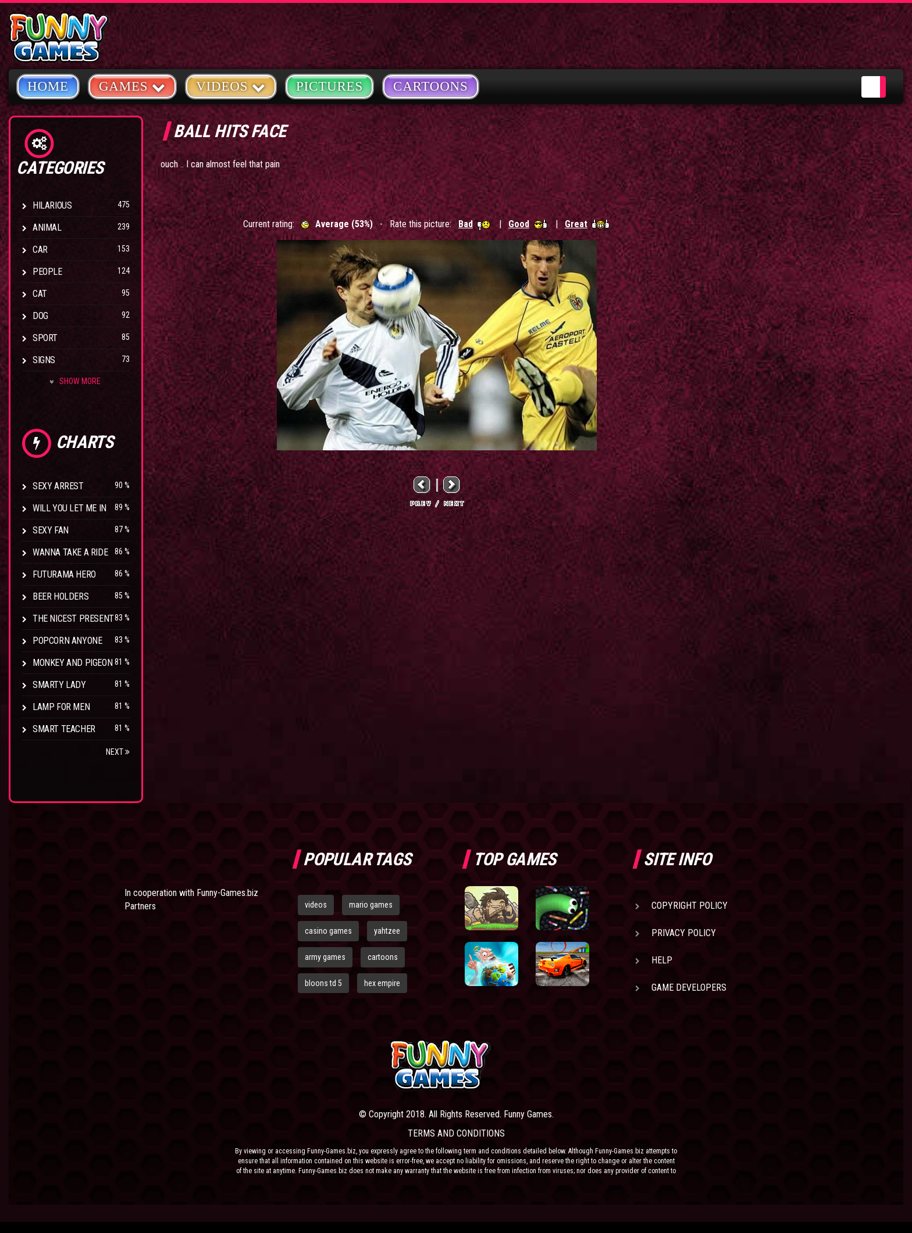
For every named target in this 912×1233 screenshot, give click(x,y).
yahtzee (387, 930)
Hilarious (52, 205)
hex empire (382, 983)
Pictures (329, 86)
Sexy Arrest (58, 486)
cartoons (383, 957)
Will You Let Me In (69, 508)
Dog (40, 315)
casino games (328, 930)
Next (118, 752)
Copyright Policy (689, 905)
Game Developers (688, 987)
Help (661, 960)
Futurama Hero (64, 574)
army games (325, 957)
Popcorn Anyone (67, 640)
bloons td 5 (323, 983)
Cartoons (430, 86)
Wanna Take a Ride (70, 552)
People (47, 271)
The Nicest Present (73, 618)
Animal (47, 227)
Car (40, 249)
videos (316, 904)
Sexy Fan (51, 530)
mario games (371, 904)
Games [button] (132, 86)
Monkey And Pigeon (72, 662)
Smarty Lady (59, 684)
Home (48, 86)
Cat (40, 293)
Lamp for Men (61, 706)
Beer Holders (60, 596)
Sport (45, 337)
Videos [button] (231, 86)
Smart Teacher (64, 728)
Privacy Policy (683, 932)
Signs (44, 359)
